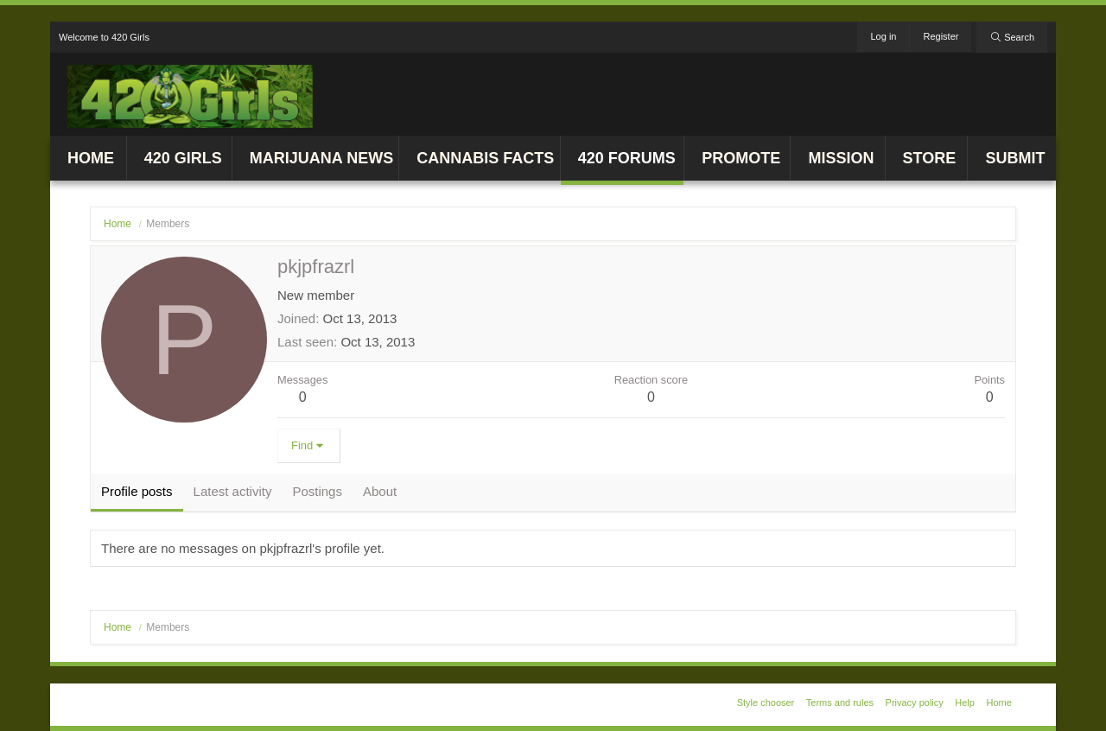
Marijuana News (321, 158)
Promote (741, 158)
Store (930, 158)
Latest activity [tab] (233, 491)
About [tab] (380, 491)
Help (965, 702)
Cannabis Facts (485, 158)
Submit (1015, 158)
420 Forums (627, 158)
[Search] (1011, 37)
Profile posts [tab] (137, 491)
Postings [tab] (317, 491)
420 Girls (183, 158)
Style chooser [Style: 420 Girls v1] (766, 702)
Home (90, 158)
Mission (841, 158)
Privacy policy (915, 702)
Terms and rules (840, 702)
